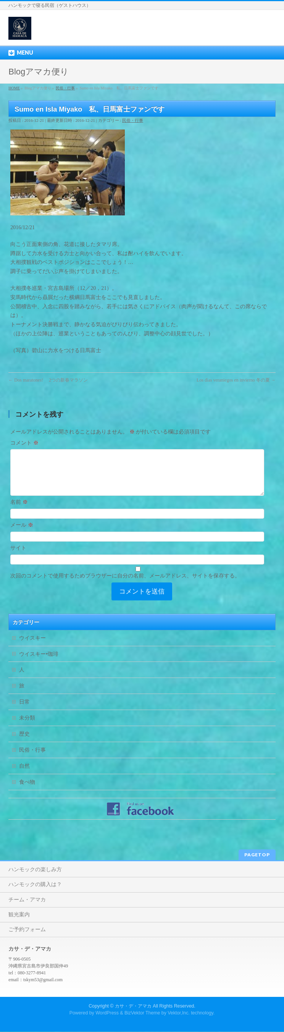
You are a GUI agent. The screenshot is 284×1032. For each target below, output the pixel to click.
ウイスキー (32, 647)
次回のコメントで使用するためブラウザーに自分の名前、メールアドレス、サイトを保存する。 (125, 585)
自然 (24, 775)
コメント (24, 443)
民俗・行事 (132, 120)
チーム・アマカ (27, 900)
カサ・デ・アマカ (133, 1006)
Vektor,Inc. (179, 1013)
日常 (24, 711)
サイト (18, 557)
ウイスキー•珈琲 (38, 663)
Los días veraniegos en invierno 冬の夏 (236, 380)
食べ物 (27, 791)
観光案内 (19, 915)
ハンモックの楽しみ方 (35, 870)
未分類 (27, 727)
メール (21, 534)
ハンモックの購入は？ (35, 885)
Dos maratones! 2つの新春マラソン (48, 380)
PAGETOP (257, 855)
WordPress (107, 1013)
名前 (19, 511)
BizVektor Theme (142, 1013)
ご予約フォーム (27, 930)
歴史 (24, 743)
